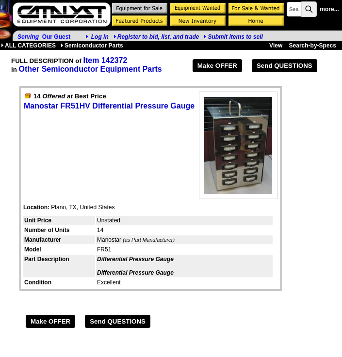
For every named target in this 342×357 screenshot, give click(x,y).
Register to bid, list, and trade (158, 36)
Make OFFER (217, 65)
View (275, 45)
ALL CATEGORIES (28, 45)
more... (329, 9)
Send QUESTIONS (284, 65)
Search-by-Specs (312, 45)
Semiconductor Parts (92, 45)
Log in (100, 36)
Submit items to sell (233, 36)
